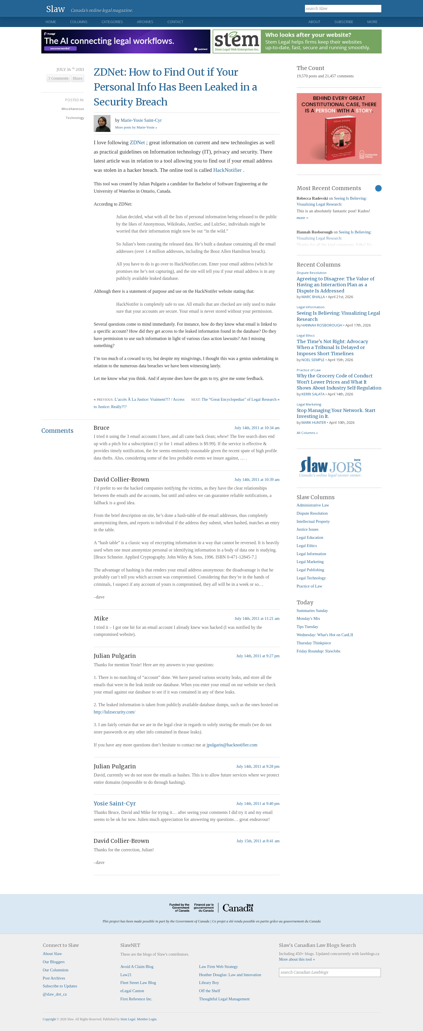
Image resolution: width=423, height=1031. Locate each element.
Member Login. (147, 1019)
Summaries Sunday (312, 610)
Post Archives (54, 978)
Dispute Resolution (312, 273)
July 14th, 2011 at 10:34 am (257, 428)
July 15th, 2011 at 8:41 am (258, 841)
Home (51, 21)
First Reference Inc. (136, 999)
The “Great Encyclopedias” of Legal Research (239, 399)
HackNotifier (228, 170)
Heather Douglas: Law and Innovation (230, 975)
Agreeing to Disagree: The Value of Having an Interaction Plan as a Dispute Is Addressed (335, 285)
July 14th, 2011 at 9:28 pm (258, 766)
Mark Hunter (314, 422)
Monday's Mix (308, 618)
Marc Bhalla (313, 296)
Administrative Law (313, 505)
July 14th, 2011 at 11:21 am (257, 618)
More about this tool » (297, 959)
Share (77, 78)
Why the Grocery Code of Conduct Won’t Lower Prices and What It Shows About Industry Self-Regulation (339, 382)
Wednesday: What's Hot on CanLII (325, 634)
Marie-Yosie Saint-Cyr (141, 120)
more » (303, 217)
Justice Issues (308, 529)
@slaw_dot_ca (55, 994)
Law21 (126, 975)
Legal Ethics (306, 335)
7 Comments (58, 78)
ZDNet (138, 142)
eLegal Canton (132, 991)
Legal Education (310, 537)
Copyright (49, 1019)
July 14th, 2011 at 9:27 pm (258, 656)
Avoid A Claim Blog (137, 966)
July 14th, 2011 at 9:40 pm (258, 803)
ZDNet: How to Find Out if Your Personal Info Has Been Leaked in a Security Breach (175, 87)
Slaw (55, 8)
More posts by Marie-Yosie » (136, 127)
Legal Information (311, 307)
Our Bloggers (54, 962)
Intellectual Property (313, 521)
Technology (75, 118)
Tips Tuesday (307, 626)
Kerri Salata (313, 394)
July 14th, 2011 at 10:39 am (257, 479)
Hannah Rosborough (322, 325)
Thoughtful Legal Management (224, 999)
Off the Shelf (209, 991)
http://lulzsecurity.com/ (114, 712)
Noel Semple (313, 359)
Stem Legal (127, 1019)
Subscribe (343, 21)
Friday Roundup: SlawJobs (319, 651)
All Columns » (307, 433)
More (372, 21)
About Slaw (52, 953)
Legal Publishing (310, 570)
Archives (145, 21)
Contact (175, 21)
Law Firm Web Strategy (218, 966)
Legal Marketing (309, 404)
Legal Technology (311, 578)
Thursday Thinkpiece (314, 643)
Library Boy (209, 982)
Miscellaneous (73, 109)
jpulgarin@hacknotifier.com (232, 744)
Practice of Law (309, 370)
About (314, 21)
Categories (112, 21)
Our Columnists (56, 970)
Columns (78, 21)
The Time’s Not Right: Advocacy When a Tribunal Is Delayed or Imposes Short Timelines (332, 347)
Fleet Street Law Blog (138, 982)
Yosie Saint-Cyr (115, 803)
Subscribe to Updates (60, 986)
